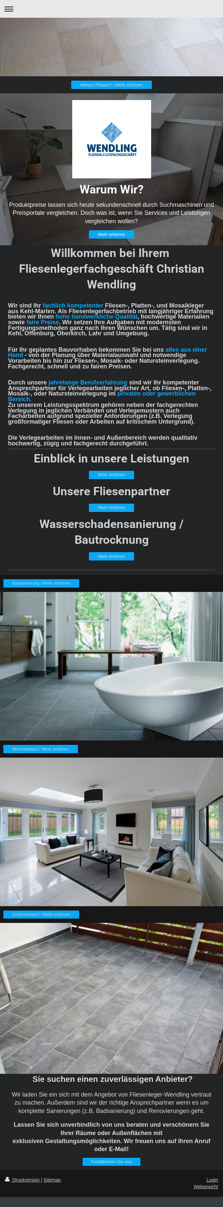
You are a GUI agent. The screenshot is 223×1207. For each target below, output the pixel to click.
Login (212, 1180)
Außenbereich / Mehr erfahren (41, 914)
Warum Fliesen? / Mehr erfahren (111, 84)
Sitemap (52, 1180)
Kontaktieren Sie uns (112, 1161)
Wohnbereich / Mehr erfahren (40, 749)
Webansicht (206, 1186)
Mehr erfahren (111, 234)
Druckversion (23, 1180)
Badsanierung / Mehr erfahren (41, 583)
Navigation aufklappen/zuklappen (111, 9)
